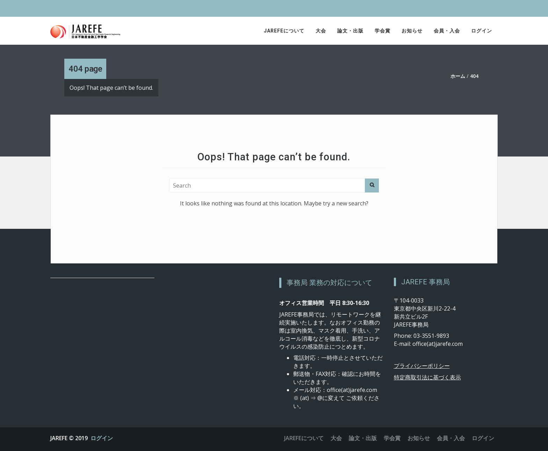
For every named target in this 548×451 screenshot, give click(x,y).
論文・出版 (350, 31)
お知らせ (412, 31)
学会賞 (382, 31)
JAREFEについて (284, 31)
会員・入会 (447, 31)
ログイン (481, 31)
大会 (321, 31)
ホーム (457, 76)
